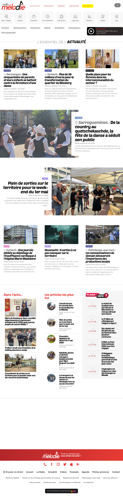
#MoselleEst (59, 28)
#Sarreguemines (19, 28)
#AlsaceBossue (74, 28)
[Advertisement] (61, 418)
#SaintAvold (35, 28)
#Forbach (5, 28)
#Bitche (47, 28)
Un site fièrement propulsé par (61, 491)
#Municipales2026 (8, 33)
